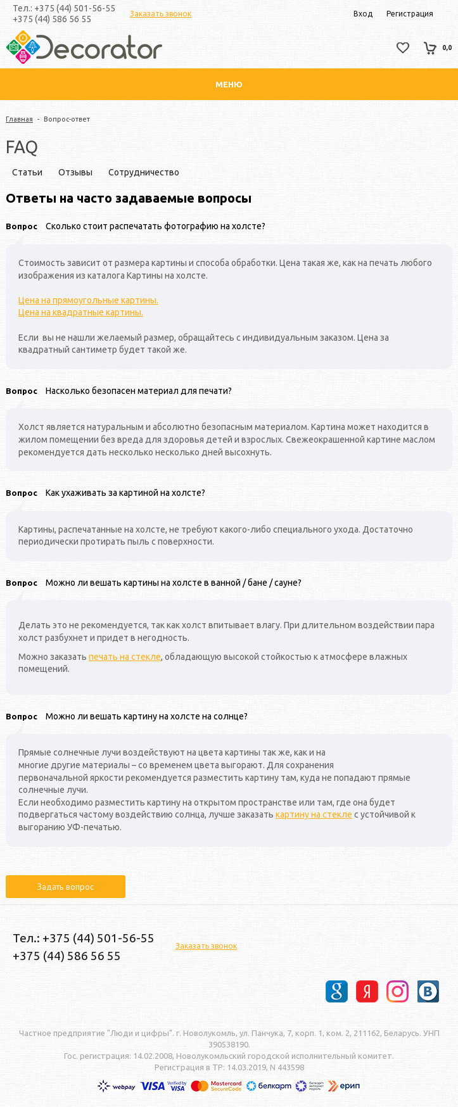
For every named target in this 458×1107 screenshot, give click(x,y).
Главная (19, 119)
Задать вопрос (65, 886)
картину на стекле (314, 814)
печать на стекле (125, 657)
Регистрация (409, 13)
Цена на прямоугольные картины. (88, 300)
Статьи (27, 172)
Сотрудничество (143, 172)
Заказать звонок (160, 13)
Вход (362, 13)
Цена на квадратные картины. (80, 312)
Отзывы (75, 172)
